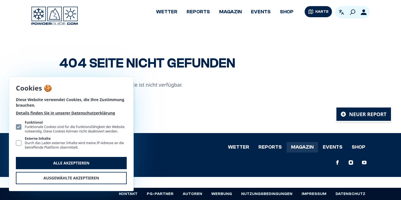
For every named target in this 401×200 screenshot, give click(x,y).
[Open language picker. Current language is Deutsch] (341, 12)
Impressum (314, 194)
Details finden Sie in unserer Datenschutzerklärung (65, 113)
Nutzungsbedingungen (266, 194)
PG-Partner (160, 194)
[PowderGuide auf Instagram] (350, 162)
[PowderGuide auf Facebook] (337, 162)
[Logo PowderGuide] (54, 16)
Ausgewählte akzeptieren (71, 178)
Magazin (230, 12)
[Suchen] (353, 12)
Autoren (192, 194)
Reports (198, 12)
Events (261, 12)
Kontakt (128, 194)
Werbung (221, 194)
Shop (287, 12)
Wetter (166, 12)
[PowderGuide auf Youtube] (364, 162)
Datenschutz (350, 194)
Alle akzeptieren (71, 163)
